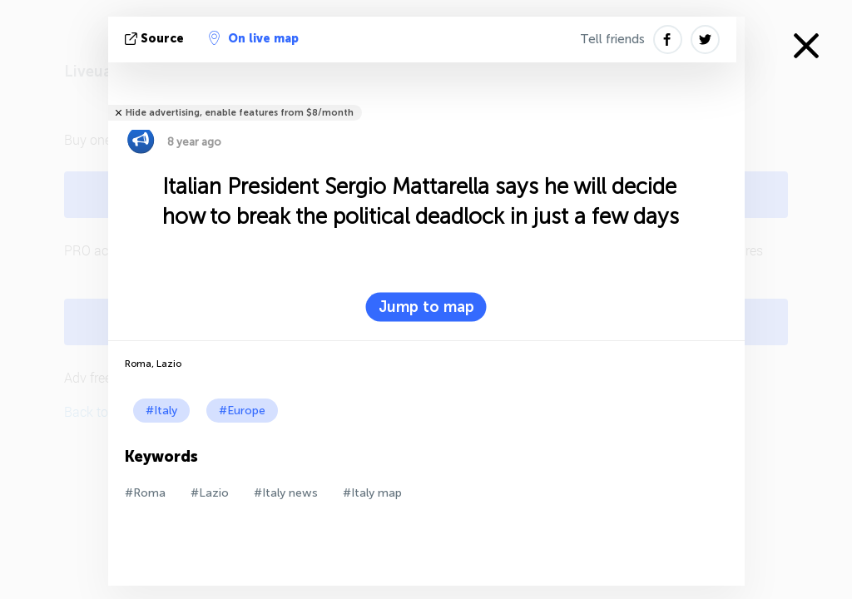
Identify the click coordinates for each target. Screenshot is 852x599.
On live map (254, 38)
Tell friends (612, 39)
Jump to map (426, 307)
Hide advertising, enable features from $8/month (240, 112)
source (156, 39)
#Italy (161, 410)
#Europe (242, 410)
